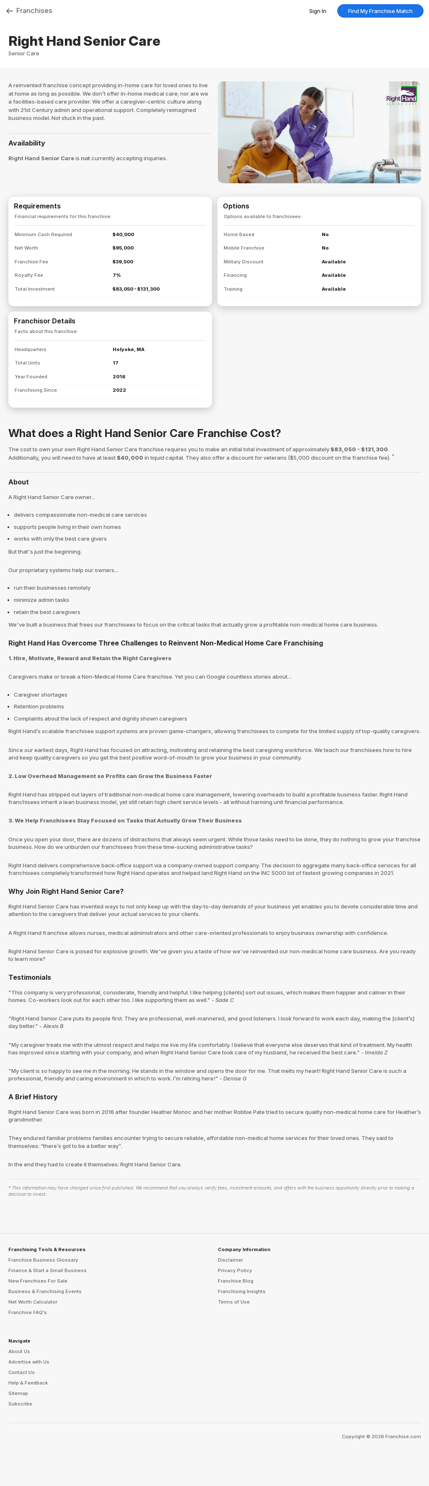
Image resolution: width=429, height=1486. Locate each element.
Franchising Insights (242, 1291)
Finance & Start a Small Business (47, 1270)
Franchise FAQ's (27, 1312)
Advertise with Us (28, 1362)
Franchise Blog (235, 1281)
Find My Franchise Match (380, 11)
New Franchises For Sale (37, 1281)
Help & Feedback (28, 1383)
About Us (19, 1351)
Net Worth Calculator (32, 1302)
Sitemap (18, 1393)
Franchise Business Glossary (43, 1260)
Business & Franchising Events (45, 1291)
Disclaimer (230, 1260)
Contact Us (21, 1372)
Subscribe (20, 1404)
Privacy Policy (235, 1270)
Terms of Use (234, 1302)
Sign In (317, 11)
